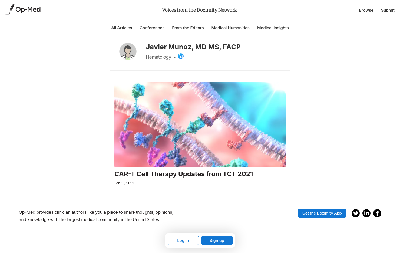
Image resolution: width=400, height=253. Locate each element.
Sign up (217, 240)
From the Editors (188, 28)
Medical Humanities (230, 28)
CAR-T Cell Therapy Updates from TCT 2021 (183, 174)
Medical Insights (273, 28)
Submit (388, 10)
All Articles (121, 28)
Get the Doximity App (322, 213)
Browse (366, 10)
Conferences (152, 28)
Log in (183, 240)
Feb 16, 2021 (124, 183)
